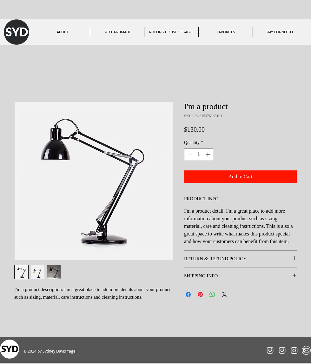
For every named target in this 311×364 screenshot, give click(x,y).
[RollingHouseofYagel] (282, 350)
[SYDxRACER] (270, 350)
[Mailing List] (306, 350)
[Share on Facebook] (188, 294)
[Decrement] (189, 154)
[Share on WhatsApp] (212, 294)
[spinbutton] (198, 154)
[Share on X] (224, 294)
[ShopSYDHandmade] (294, 350)
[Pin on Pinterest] (200, 294)
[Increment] (208, 154)
